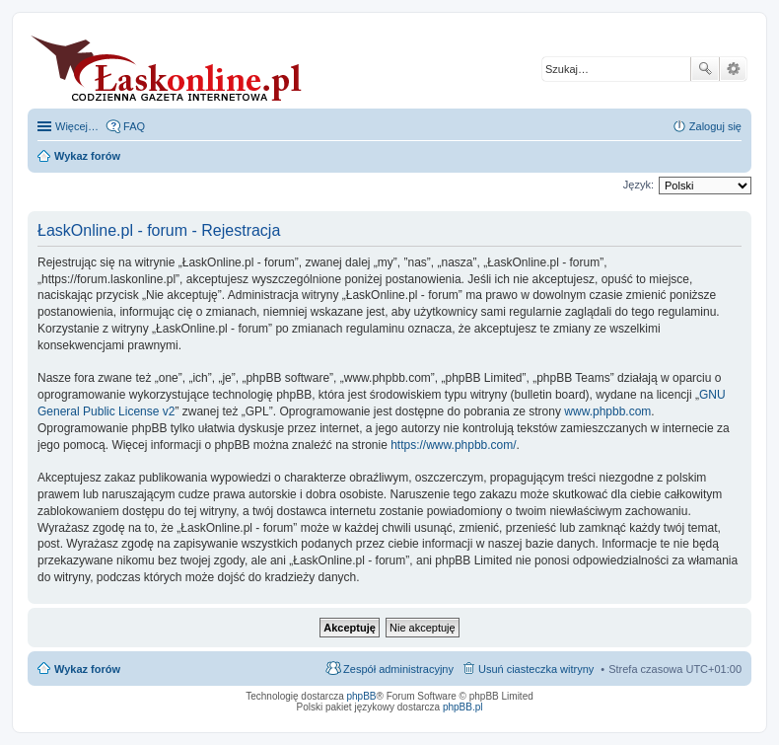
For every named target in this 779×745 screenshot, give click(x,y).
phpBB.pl (463, 707)
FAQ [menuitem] (134, 126)
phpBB (362, 696)
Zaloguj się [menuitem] (715, 126)
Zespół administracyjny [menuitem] (398, 669)
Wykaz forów (87, 669)
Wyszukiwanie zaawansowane (733, 69)
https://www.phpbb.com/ (453, 445)
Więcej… (77, 126)
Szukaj (705, 69)
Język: (638, 184)
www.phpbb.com (607, 411)
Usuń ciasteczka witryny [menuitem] (536, 669)
